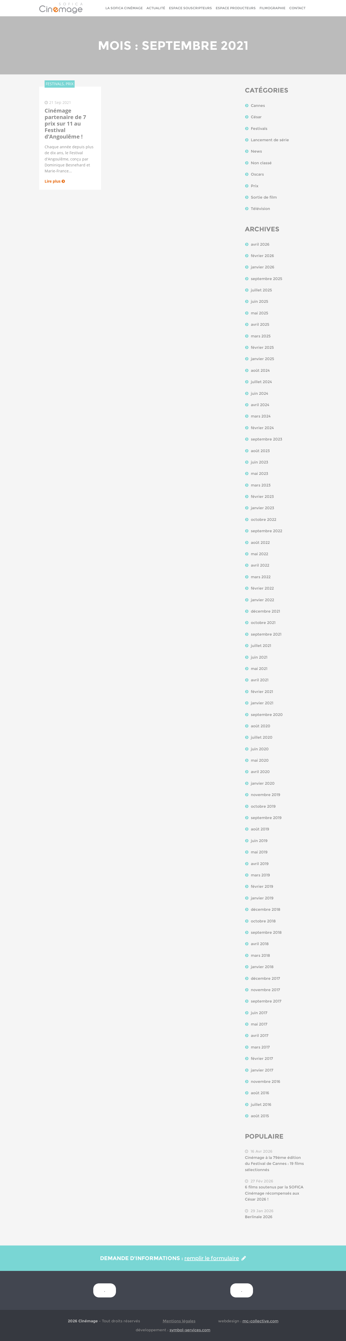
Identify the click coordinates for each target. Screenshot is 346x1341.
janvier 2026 (262, 267)
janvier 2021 (262, 703)
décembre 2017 (265, 978)
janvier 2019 (262, 898)
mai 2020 (260, 760)
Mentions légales (179, 1321)
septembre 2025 (266, 278)
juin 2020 (260, 749)
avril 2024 (260, 404)
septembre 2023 (266, 439)
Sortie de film (264, 197)
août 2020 (260, 726)
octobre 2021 (263, 622)
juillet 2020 (261, 737)
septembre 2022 (266, 530)
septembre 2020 (267, 714)
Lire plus (55, 181)
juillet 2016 (261, 1104)
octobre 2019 (263, 806)
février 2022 (262, 588)
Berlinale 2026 (258, 1216)
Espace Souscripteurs (190, 8)
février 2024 (262, 427)
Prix (254, 185)
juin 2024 (259, 393)
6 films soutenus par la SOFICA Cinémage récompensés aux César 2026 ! (274, 1193)
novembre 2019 (265, 794)
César (256, 116)
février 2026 (262, 255)
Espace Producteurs (236, 8)
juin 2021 (259, 657)
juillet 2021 (261, 645)
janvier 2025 (262, 358)
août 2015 (260, 1115)
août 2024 (260, 370)
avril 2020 (260, 771)
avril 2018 (260, 943)
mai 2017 (259, 1024)
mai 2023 (259, 473)
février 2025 (262, 347)
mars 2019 (260, 875)
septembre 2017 (266, 1001)
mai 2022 (259, 553)
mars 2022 (261, 576)
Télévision (260, 208)
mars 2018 (260, 955)
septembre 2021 (266, 634)
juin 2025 (259, 301)
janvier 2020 (263, 783)
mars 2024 (261, 416)
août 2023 (260, 450)
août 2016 (260, 1092)
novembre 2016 (265, 1081)
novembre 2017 (265, 989)
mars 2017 (260, 1047)
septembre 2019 (266, 817)
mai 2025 (259, 313)
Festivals (259, 128)
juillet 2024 (261, 381)
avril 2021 (259, 680)
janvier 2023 (262, 507)
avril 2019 (260, 863)
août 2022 (260, 542)
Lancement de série (270, 139)
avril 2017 (259, 1035)
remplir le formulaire (215, 1258)
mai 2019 (259, 852)
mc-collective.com (260, 1321)
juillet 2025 (261, 290)
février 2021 (262, 691)
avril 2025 (260, 324)
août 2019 (260, 829)
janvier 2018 (262, 966)
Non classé (261, 162)
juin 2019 (259, 840)
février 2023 (262, 496)
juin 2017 (259, 1012)
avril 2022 (260, 565)
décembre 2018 (265, 909)
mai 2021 (259, 668)
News (256, 151)
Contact (297, 8)
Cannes (258, 105)
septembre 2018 (266, 932)
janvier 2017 (262, 1070)
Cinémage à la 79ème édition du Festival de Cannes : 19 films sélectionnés (274, 1163)
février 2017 (262, 1058)
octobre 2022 (263, 519)
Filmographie (272, 8)
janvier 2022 (262, 599)
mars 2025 (261, 336)
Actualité (156, 8)
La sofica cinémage (124, 8)
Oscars (257, 174)
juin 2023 (259, 462)
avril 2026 (260, 244)
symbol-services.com (189, 1329)
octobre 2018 (263, 921)
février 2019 (262, 886)
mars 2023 (261, 485)
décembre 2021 (265, 611)
